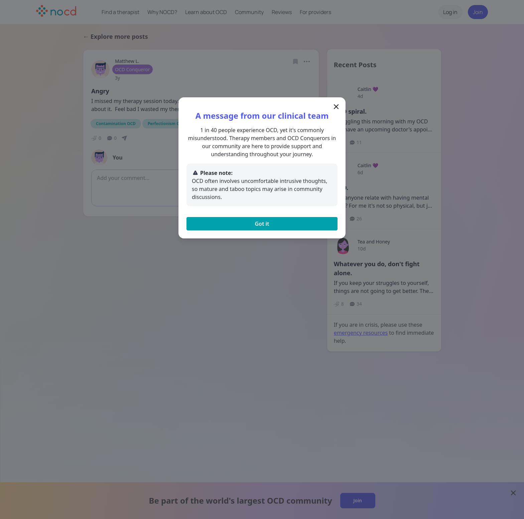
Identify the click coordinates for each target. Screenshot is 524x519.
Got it (262, 223)
